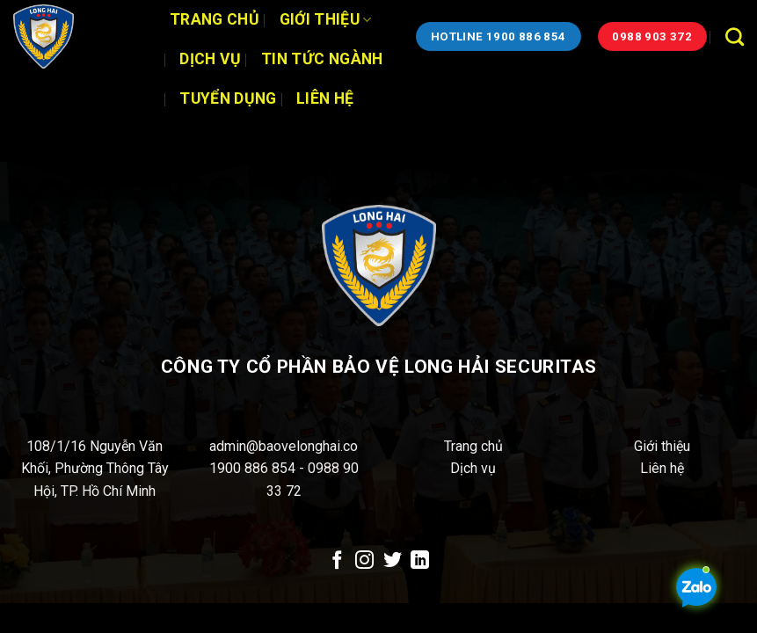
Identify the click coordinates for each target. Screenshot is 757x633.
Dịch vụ (210, 59)
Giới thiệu (326, 19)
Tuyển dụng (228, 98)
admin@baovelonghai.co (283, 446)
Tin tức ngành (322, 59)
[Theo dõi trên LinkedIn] (420, 561)
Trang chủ (214, 19)
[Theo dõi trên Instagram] (364, 561)
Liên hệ (324, 98)
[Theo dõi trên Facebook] (336, 561)
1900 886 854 (254, 468)
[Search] (734, 36)
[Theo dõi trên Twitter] (392, 561)
